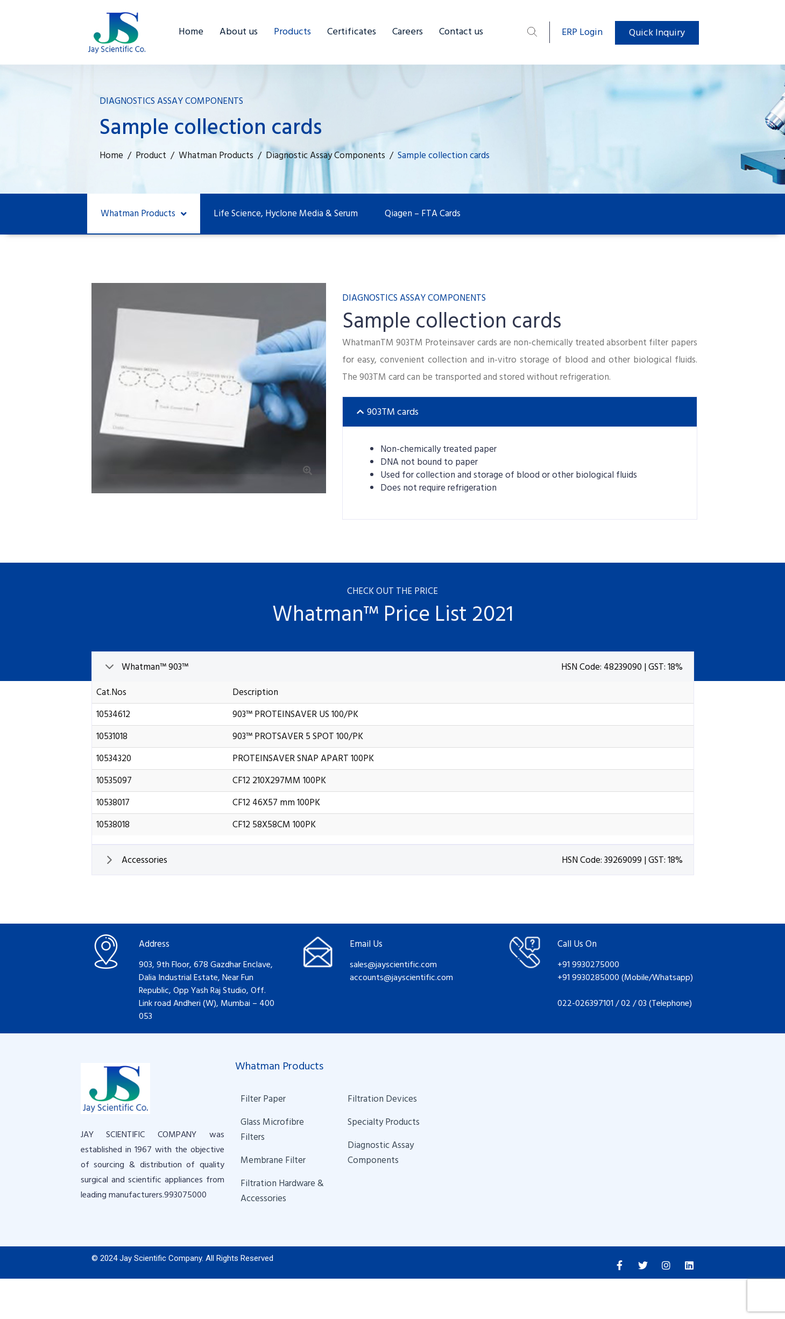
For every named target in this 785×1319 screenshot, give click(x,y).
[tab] (520, 412)
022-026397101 (585, 1003)
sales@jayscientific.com (393, 964)
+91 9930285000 (589, 977)
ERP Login (582, 32)
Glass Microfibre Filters (273, 1130)
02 (626, 1003)
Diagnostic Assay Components (382, 1153)
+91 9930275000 (588, 964)
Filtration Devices (382, 1099)
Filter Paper (263, 1099)
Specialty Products (384, 1122)
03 (643, 1003)
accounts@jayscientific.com (401, 977)
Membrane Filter (273, 1160)
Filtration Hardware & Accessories (283, 1191)
